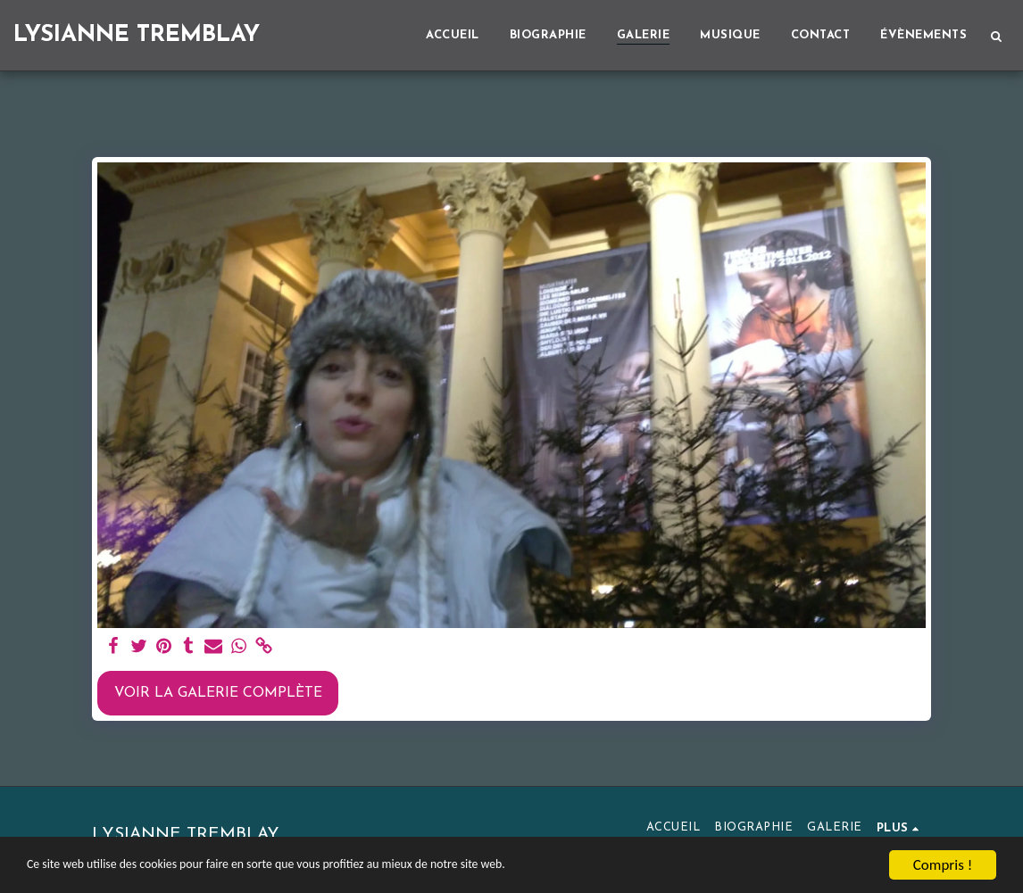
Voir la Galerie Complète (218, 693)
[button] (996, 35)
